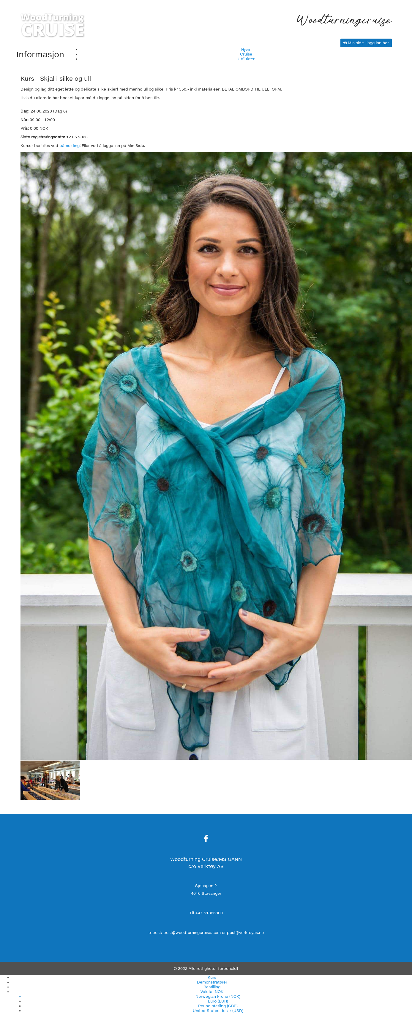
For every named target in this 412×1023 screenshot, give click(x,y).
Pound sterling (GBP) (218, 1005)
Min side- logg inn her (366, 42)
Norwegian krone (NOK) (217, 996)
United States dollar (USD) (218, 1010)
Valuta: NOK (212, 991)
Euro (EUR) (218, 1001)
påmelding (69, 145)
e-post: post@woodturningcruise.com (185, 932)
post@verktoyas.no (245, 932)
